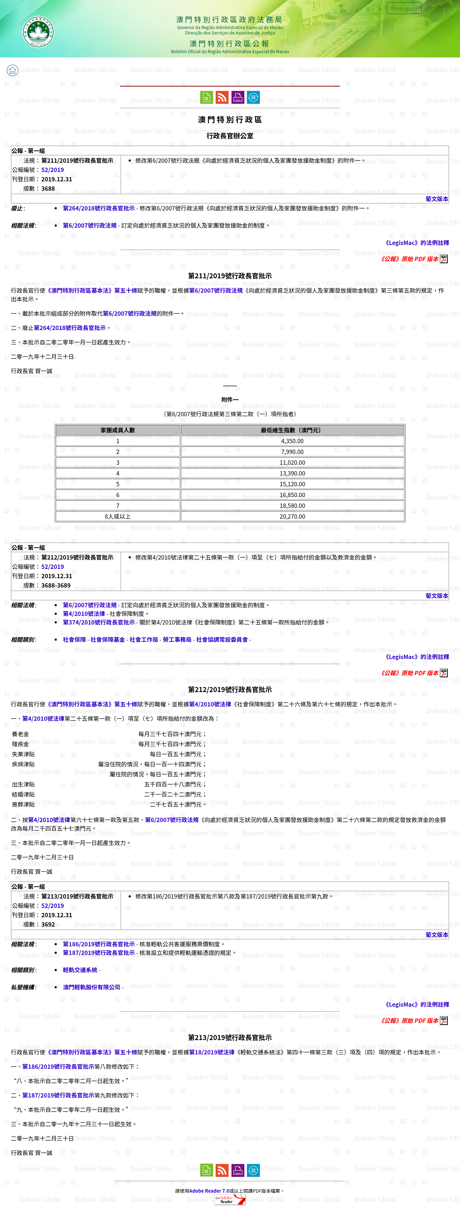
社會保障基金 (108, 639)
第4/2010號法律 (84, 613)
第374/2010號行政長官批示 (99, 622)
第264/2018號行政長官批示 (99, 208)
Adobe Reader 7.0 (209, 1190)
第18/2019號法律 (212, 1052)
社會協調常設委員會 (222, 639)
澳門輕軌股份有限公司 (91, 987)
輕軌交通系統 (80, 969)
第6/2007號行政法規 (89, 225)
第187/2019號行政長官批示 (99, 952)
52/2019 (52, 169)
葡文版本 (437, 198)
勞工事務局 (177, 639)
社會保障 (74, 639)
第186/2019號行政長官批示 (99, 943)
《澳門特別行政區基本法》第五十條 (91, 290)
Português (404, 8)
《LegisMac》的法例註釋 (416, 242)
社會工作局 (144, 639)
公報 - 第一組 (28, 150)
